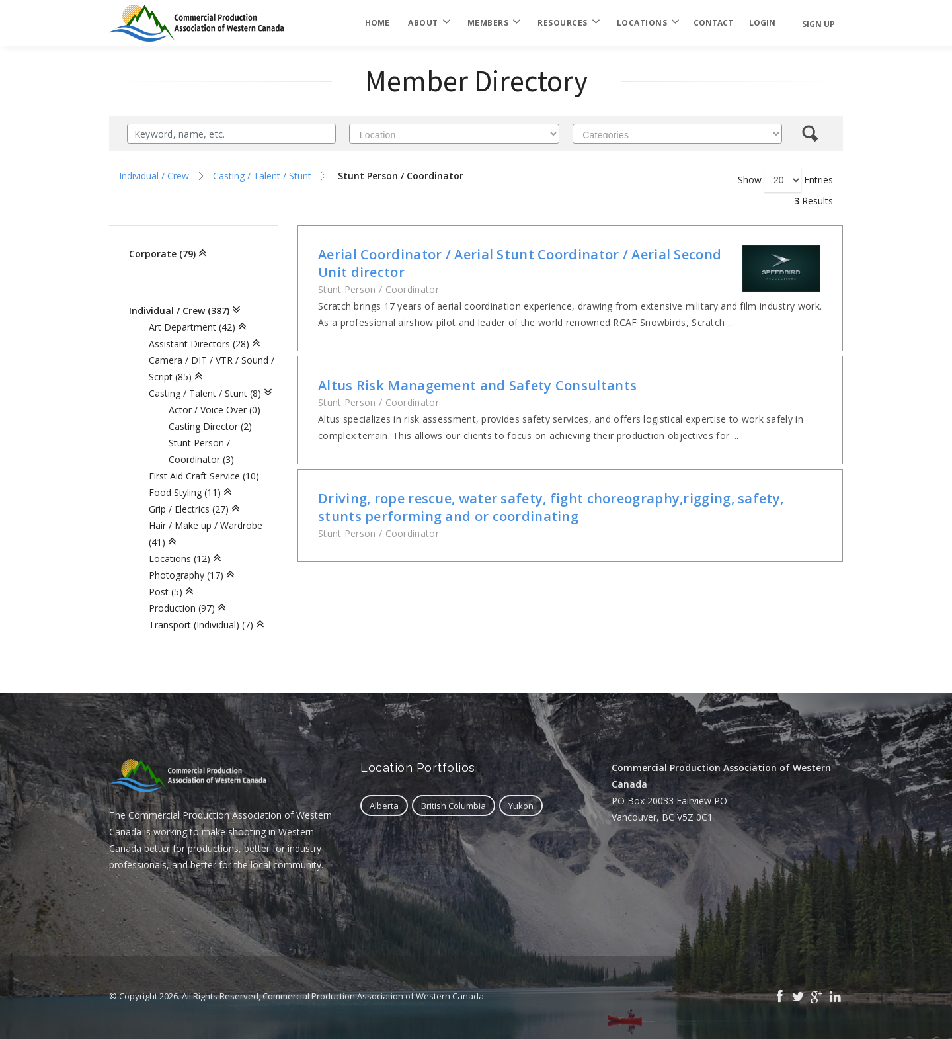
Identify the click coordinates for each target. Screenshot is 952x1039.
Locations (647, 23)
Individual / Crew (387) (179, 310)
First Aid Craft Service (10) (204, 476)
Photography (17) (186, 575)
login (762, 22)
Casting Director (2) (210, 426)
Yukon (521, 805)
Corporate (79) (162, 253)
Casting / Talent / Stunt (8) (205, 393)
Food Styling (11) (185, 492)
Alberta (384, 805)
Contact (713, 22)
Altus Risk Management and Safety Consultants (477, 385)
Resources (567, 23)
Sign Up (818, 24)
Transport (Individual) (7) (201, 624)
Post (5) (165, 591)
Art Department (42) (192, 327)
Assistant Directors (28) (199, 343)
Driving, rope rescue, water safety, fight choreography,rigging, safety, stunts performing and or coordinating (550, 507)
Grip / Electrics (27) (189, 509)
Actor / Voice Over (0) (214, 409)
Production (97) (182, 608)
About (428, 23)
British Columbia (453, 805)
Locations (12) (179, 558)
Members (493, 23)
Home (377, 22)
